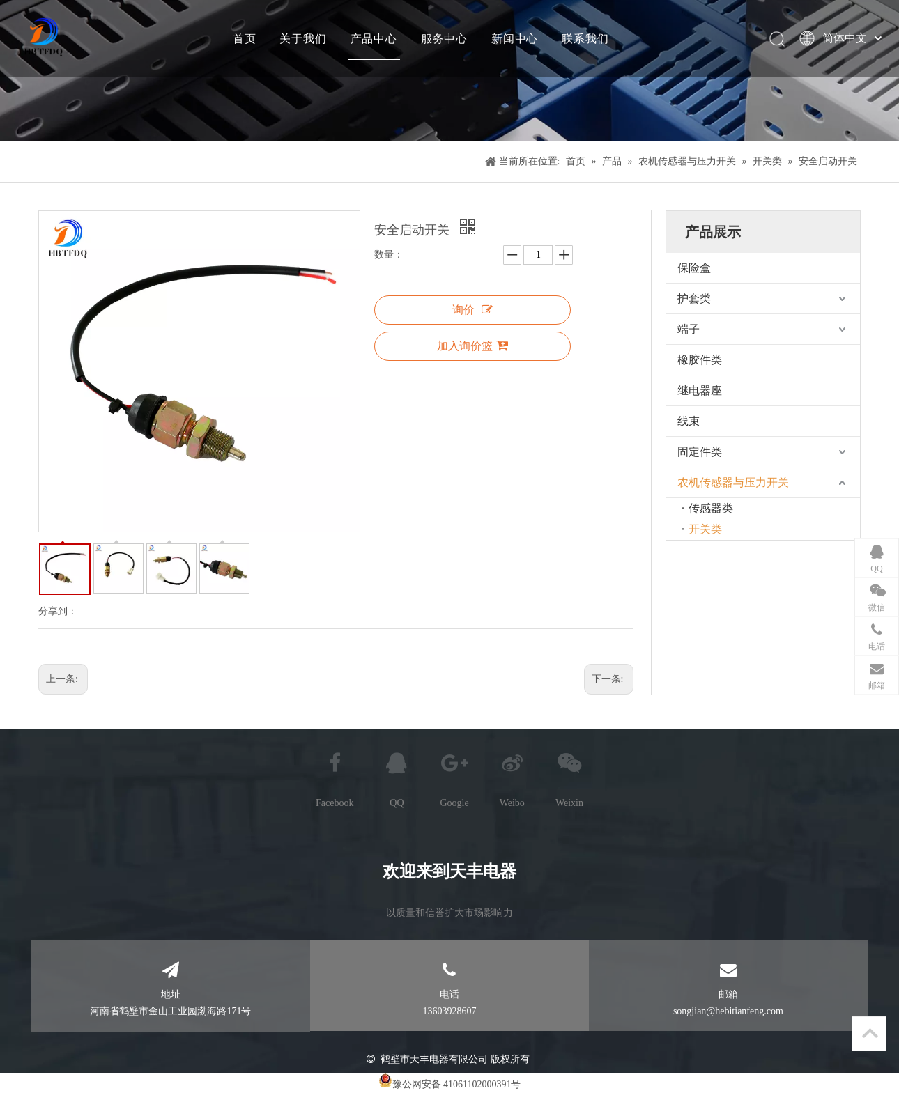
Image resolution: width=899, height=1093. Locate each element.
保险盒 (694, 268)
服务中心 (443, 38)
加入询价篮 (472, 345)
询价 (472, 310)
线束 (688, 421)
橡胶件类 (699, 360)
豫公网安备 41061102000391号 (456, 1084)
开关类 (705, 529)
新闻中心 (514, 38)
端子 (688, 329)
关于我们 (302, 38)
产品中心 (373, 38)
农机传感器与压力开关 (733, 482)
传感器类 (711, 508)
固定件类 (699, 452)
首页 (244, 38)
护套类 (694, 298)
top (870, 1033)
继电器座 (699, 390)
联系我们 (584, 38)
